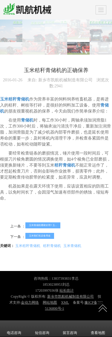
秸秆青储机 (52, 246)
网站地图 (50, 302)
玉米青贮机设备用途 (39, 235)
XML (65, 302)
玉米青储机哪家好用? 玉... (43, 225)
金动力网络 (30, 302)
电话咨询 (14, 328)
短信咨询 (42, 328)
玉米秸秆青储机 (27, 246)
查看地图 (98, 328)
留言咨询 (70, 328)
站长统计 (66, 290)
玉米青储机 (72, 246)
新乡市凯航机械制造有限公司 (70, 296)
